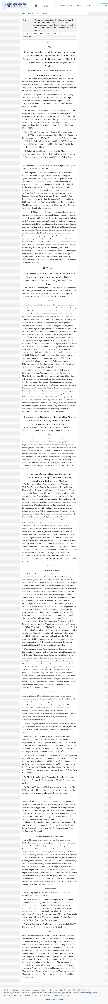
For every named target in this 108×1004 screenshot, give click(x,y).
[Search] (98, 5)
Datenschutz (49, 999)
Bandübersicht (66, 5)
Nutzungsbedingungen (60, 995)
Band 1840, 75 (32, 13)
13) (30, 687)
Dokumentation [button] (82, 5)
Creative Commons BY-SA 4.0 (68, 990)
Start (55, 5)
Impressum (59, 999)
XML (35, 36)
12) (54, 65)
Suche (104, 5)
